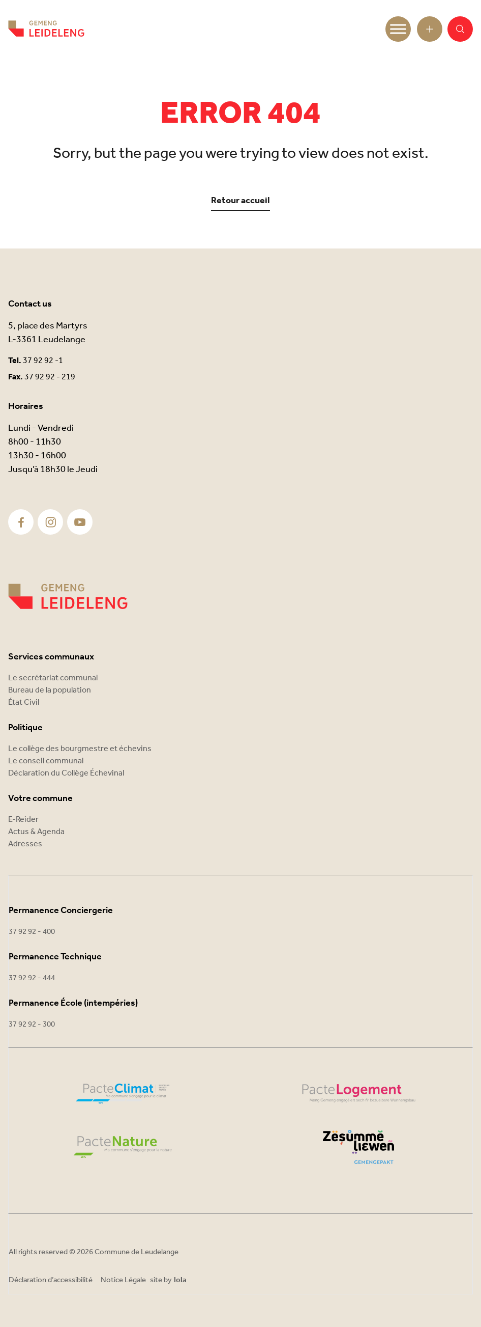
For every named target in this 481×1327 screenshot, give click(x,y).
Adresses (25, 844)
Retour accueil (240, 201)
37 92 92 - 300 (32, 1024)
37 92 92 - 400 (32, 932)
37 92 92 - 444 (32, 978)
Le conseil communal (45, 761)
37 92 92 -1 (43, 361)
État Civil (23, 702)
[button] (460, 29)
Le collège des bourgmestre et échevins (80, 749)
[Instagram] (50, 522)
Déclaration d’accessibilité (51, 1280)
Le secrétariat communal (53, 678)
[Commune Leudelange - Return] (46, 29)
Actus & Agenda (36, 832)
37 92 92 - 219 (49, 377)
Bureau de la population (49, 690)
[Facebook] (21, 522)
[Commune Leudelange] (68, 597)
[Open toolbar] (429, 29)
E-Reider (23, 819)
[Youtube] (79, 522)
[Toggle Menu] (398, 29)
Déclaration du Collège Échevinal (66, 773)
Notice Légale (123, 1280)
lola (180, 1280)
